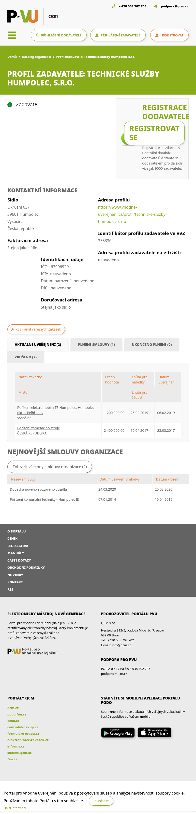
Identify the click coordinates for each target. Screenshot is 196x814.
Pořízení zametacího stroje (38, 428)
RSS (10, 589)
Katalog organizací (36, 56)
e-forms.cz (15, 746)
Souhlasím (101, 800)
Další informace (15, 808)
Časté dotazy (19, 560)
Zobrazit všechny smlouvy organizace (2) (50, 466)
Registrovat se (154, 132)
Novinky (15, 575)
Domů (12, 56)
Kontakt (15, 582)
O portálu (16, 531)
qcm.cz (13, 708)
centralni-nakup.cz (22, 727)
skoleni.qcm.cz (19, 752)
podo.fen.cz (16, 714)
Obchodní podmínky (26, 567)
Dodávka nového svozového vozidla (38, 489)
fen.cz (12, 759)
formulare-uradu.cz (23, 733)
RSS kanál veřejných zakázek (38, 329)
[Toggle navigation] (11, 35)
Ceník (12, 538)
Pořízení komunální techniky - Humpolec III (44, 499)
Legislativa (17, 546)
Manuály (15, 553)
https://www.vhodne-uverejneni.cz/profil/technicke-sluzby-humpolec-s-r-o (132, 214)
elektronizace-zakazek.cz (28, 740)
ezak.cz (13, 720)
